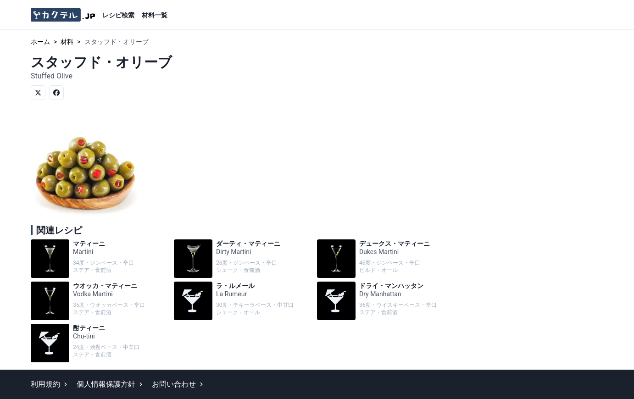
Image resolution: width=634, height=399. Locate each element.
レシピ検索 (118, 15)
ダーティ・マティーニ (243, 258)
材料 (67, 41)
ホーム (40, 41)
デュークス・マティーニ (386, 258)
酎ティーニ (100, 343)
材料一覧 (154, 15)
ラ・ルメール (243, 301)
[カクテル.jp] (63, 15)
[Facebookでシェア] (56, 92)
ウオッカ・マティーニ (100, 301)
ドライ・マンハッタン (386, 301)
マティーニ (100, 258)
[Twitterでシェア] (38, 92)
